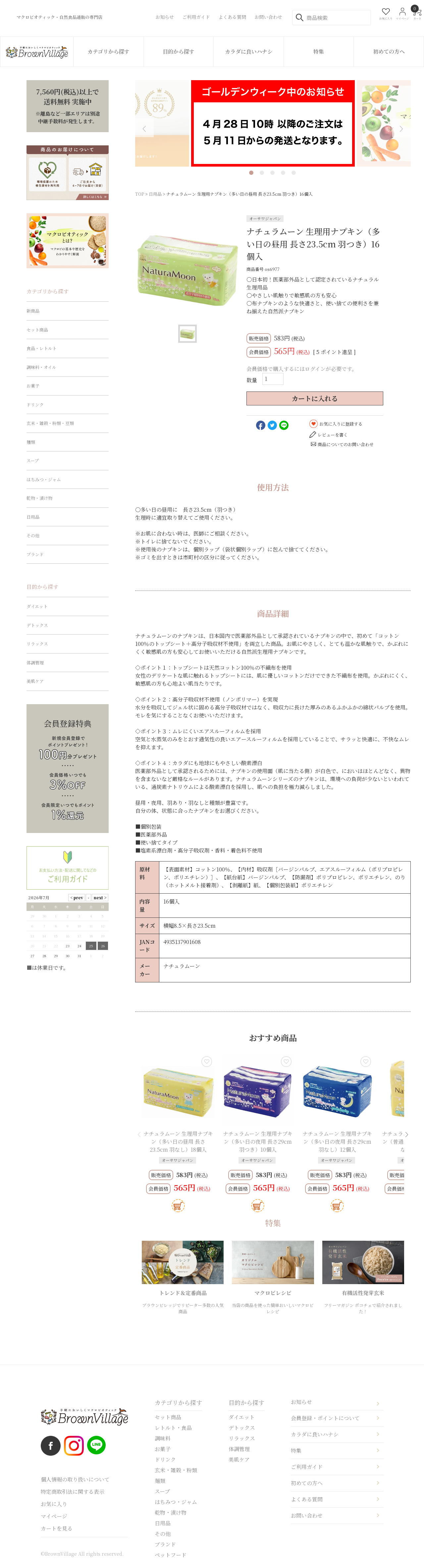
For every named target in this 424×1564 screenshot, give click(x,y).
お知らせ (301, 1402)
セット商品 (37, 330)
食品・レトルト (41, 348)
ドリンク (35, 404)
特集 (318, 51)
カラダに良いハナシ (249, 51)
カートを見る (57, 1528)
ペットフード (170, 1555)
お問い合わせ (307, 1515)
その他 (32, 535)
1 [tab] (251, 173)
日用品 (155, 194)
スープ (32, 460)
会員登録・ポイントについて (325, 1418)
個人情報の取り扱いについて (75, 1479)
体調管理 (35, 662)
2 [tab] (262, 173)
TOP (139, 194)
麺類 (30, 442)
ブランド (35, 554)
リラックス (37, 644)
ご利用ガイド (307, 1467)
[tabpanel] (273, 123)
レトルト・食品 (173, 1428)
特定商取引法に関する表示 (72, 1491)
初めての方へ (389, 51)
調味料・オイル (41, 367)
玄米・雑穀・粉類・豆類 (50, 423)
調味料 (163, 1438)
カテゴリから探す (108, 51)
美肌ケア (35, 681)
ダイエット (37, 606)
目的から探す (178, 51)
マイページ (54, 1516)
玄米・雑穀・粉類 (176, 1470)
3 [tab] (272, 173)
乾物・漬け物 (39, 498)
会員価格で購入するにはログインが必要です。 (301, 369)
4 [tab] (283, 173)
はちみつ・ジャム (43, 479)
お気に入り (54, 1504)
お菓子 (32, 386)
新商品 (32, 311)
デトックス (37, 625)
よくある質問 (307, 1499)
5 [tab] (294, 173)
